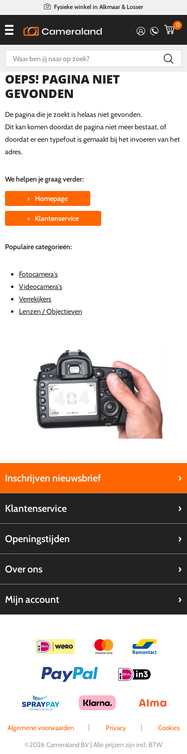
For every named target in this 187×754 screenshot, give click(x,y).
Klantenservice (36, 508)
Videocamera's (40, 286)
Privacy (116, 727)
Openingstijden (37, 539)
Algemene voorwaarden (40, 727)
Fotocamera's (38, 274)
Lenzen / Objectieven (50, 311)
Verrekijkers (35, 298)
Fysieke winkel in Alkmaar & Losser (98, 6)
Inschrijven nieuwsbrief (53, 478)
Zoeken (168, 58)
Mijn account (32, 599)
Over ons (23, 569)
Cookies (169, 727)
